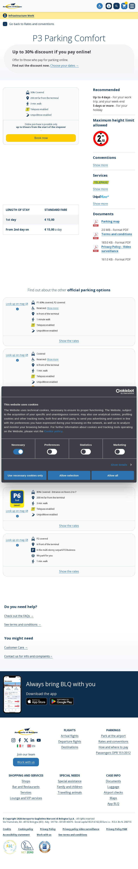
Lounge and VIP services (26, 798)
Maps (113, 798)
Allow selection (69, 475)
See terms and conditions (22, 624)
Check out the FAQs (18, 616)
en (31, 746)
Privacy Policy (48, 829)
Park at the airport (113, 736)
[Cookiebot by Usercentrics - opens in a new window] (118, 391)
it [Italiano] (20, 746)
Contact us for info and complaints (28, 656)
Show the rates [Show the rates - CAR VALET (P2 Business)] (69, 571)
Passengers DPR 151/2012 (113, 753)
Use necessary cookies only (25, 475)
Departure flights (69, 741)
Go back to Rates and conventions (28, 24)
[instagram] (13, 740)
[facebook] (20, 740)
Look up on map (17, 303)
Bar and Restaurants (26, 787)
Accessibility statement (16, 834)
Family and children (69, 787)
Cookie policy (53, 431)
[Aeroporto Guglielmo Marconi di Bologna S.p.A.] (12, 6)
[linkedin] (32, 740)
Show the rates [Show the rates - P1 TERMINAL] (69, 341)
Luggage (113, 787)
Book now (41, 138)
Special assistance (69, 781)
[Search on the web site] (116, 6)
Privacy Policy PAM (116, 829)
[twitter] (26, 740)
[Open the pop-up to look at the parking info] (17, 309)
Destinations (69, 747)
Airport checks (113, 792)
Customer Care (16, 647)
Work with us (44, 834)
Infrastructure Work (21, 15)
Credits (7, 829)
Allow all (112, 475)
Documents (113, 781)
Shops (26, 781)
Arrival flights (70, 736)
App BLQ (113, 804)
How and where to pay (113, 747)
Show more (100, 165)
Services (26, 792)
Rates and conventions (113, 741)
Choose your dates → (64, 65)
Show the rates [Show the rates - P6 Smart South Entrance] (69, 526)
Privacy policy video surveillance (81, 829)
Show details (119, 464)
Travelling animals (70, 792)
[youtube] (39, 740)
